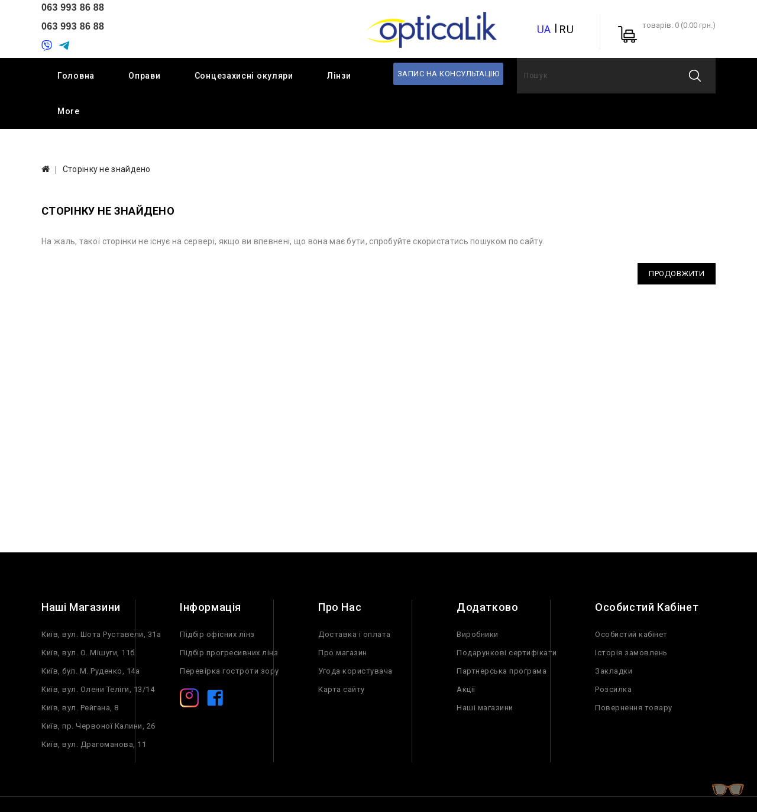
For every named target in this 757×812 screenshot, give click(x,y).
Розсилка (613, 689)
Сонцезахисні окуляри (244, 75)
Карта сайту (341, 689)
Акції (466, 689)
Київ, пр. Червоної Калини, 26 (98, 726)
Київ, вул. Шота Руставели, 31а (101, 634)
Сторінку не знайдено (107, 169)
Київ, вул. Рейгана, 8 (80, 707)
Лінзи (339, 75)
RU (566, 29)
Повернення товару (633, 707)
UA (544, 29)
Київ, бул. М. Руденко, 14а (90, 671)
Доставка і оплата (354, 634)
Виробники (478, 634)
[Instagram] (189, 700)
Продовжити (676, 273)
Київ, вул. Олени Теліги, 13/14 (97, 689)
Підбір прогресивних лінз (229, 652)
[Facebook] (215, 700)
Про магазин (342, 652)
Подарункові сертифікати (507, 652)
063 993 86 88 (72, 7)
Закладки (613, 671)
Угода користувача (355, 671)
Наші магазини (485, 707)
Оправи (144, 75)
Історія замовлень (631, 652)
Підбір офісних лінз (217, 634)
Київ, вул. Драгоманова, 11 (93, 744)
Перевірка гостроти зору (229, 671)
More (68, 111)
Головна (76, 75)
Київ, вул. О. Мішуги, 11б (88, 652)
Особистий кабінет (631, 634)
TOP (727, 791)
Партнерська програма (501, 671)
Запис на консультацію (448, 73)
